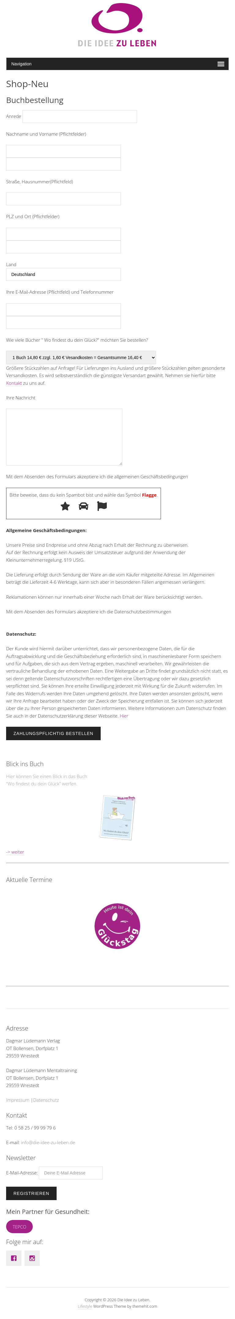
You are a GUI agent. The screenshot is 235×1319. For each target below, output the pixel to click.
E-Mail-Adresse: (54, 1173)
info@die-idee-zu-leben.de (48, 1142)
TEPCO (19, 1227)
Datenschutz (46, 1100)
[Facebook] (15, 1258)
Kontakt (14, 383)
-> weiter (15, 852)
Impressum (17, 1100)
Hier (124, 716)
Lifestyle (85, 1306)
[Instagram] (33, 1258)
